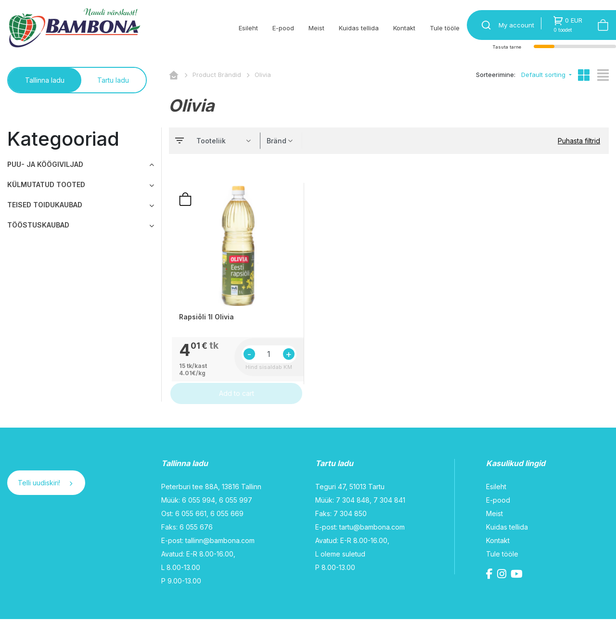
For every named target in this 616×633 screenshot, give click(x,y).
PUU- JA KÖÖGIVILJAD (45, 164)
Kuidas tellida (359, 28)
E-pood (283, 28)
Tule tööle (445, 28)
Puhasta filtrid (579, 141)
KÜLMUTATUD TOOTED (46, 184)
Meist (316, 28)
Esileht (248, 28)
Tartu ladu (113, 80)
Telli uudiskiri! (45, 497)
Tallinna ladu (44, 80)
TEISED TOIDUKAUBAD (44, 205)
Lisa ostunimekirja (185, 205)
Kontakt (404, 28)
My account (516, 25)
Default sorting (544, 74)
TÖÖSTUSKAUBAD (38, 225)
